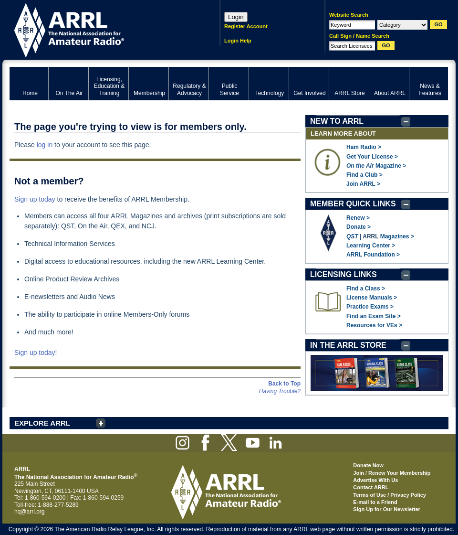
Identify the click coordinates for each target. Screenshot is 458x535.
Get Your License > (372, 156)
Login (236, 17)
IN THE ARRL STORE (348, 345)
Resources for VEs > (374, 325)
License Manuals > (371, 297)
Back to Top (284, 383)
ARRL (102, 29)
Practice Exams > (370, 306)
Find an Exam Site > (373, 316)
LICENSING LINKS (343, 274)
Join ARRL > (363, 184)
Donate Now (368, 465)
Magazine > (376, 165)
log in (44, 145)
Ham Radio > (363, 147)
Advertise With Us (375, 480)
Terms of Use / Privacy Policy (389, 495)
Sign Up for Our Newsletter (386, 509)
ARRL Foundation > (373, 254)
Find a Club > (364, 174)
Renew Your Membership (399, 473)
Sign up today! (35, 352)
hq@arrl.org (29, 511)
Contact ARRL (370, 487)
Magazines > (397, 236)
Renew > (358, 217)
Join (358, 473)
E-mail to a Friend (375, 502)
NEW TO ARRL (337, 121)
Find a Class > (365, 288)
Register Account (246, 26)
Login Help (237, 40)
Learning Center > (370, 245)
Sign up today (34, 199)
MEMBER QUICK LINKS (353, 204)
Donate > (358, 227)
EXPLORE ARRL (42, 423)
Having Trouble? (280, 391)
